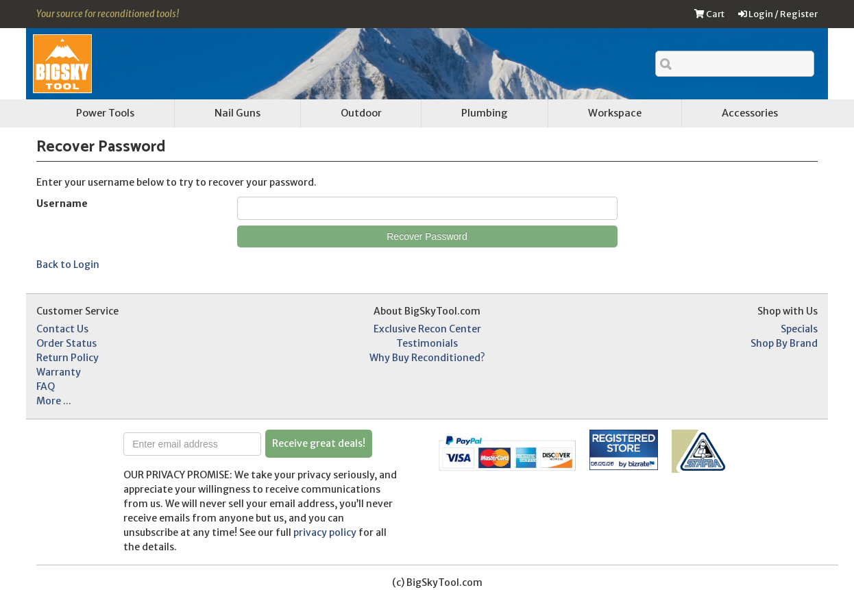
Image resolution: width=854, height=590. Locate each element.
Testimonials (427, 343)
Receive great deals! (318, 443)
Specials (799, 329)
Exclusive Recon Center (427, 329)
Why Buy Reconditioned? (427, 358)
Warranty (58, 372)
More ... (53, 401)
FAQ (45, 386)
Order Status (66, 343)
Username (62, 203)
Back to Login (67, 264)
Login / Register (778, 14)
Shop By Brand (784, 343)
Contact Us (62, 329)
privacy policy (324, 532)
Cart (709, 14)
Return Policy (67, 358)
